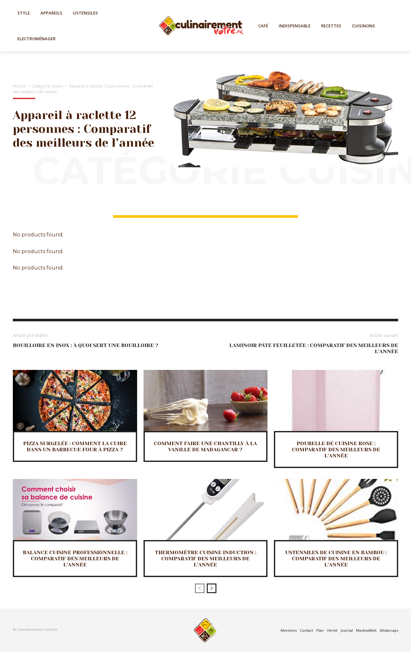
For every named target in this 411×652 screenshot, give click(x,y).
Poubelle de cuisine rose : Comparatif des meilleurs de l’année (336, 449)
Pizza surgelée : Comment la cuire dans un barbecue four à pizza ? (75, 446)
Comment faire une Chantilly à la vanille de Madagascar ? (205, 446)
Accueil (19, 86)
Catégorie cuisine (47, 86)
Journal (347, 630)
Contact (306, 630)
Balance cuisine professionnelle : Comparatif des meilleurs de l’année (75, 558)
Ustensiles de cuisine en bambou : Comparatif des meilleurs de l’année (336, 558)
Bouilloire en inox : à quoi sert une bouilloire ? (85, 345)
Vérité (332, 630)
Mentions (289, 630)
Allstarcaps (389, 630)
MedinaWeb (366, 630)
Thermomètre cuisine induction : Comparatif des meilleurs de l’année (205, 558)
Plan (320, 630)
